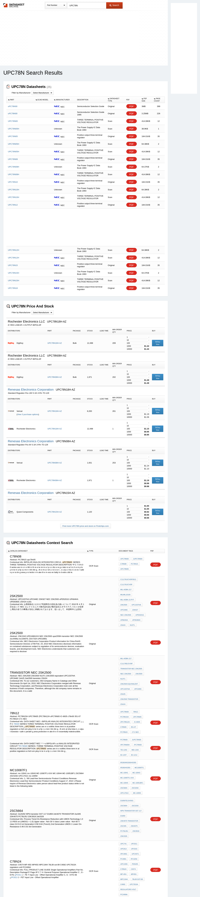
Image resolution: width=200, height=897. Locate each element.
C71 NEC (134, 704)
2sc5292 (123, 766)
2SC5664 (138, 747)
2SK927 (123, 599)
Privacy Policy (70, 887)
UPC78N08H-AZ (54, 377)
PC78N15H (124, 692)
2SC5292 (123, 751)
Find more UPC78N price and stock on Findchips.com (85, 526)
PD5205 (134, 813)
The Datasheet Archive (13, 5)
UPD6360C (124, 607)
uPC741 (123, 797)
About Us (156, 887)
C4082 (137, 825)
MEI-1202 (134, 721)
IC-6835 (136, 696)
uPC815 (133, 801)
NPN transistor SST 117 (131, 770)
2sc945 (123, 782)
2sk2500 (141, 591)
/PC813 (14, 825)
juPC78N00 (137, 560)
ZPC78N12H (125, 696)
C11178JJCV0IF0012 (128, 579)
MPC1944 (133, 821)
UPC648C (137, 595)
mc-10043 (135, 739)
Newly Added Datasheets (51, 887)
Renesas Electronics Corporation (31, 389)
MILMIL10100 (140, 587)
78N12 (134, 688)
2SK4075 (133, 782)
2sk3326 (123, 790)
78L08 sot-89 (125, 825)
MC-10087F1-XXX (127, 743)
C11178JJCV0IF (126, 583)
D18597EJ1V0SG (126, 762)
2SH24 (135, 607)
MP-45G (142, 817)
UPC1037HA (125, 595)
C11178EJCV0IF (126, 648)
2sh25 (122, 672)
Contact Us (144, 887)
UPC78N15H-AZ (54, 512)
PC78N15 (133, 564)
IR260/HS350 (125, 735)
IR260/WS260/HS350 (128, 731)
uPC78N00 (124, 560)
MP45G (123, 821)
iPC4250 (133, 809)
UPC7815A (124, 829)
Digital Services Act (129, 887)
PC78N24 (124, 704)
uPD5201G (124, 603)
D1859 (122, 774)
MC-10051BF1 (125, 747)
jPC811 (18, 822)
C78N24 (123, 817)
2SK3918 (135, 786)
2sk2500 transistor (129, 676)
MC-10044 (141, 743)
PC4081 (123, 809)
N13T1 (122, 660)
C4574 (132, 817)
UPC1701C (135, 751)
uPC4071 (134, 805)
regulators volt (128, 833)
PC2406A (123, 837)
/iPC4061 (123, 805)
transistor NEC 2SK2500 (131, 652)
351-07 (132, 700)
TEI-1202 (123, 721)
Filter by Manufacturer (21, 93)
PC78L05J (124, 786)
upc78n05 (124, 568)
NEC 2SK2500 (135, 599)
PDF (131, 106)
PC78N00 (23, 717)
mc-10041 (124, 739)
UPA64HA (136, 603)
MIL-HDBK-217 (126, 587)
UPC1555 (124, 813)
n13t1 (122, 612)
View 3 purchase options (27, 414)
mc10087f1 (138, 735)
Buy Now (157, 343)
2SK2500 (138, 656)
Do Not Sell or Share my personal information (98, 887)
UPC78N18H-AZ (54, 343)
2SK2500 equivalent (129, 664)
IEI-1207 (123, 725)
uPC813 (123, 801)
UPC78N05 (136, 692)
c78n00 (123, 700)
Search (114, 5)
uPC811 (133, 797)
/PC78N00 (137, 717)
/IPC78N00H (125, 717)
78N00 (16, 698)
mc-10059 (124, 755)
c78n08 (123, 564)
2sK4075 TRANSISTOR (129, 778)
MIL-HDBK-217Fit (127, 591)
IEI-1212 (133, 725)
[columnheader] (20, 100)
